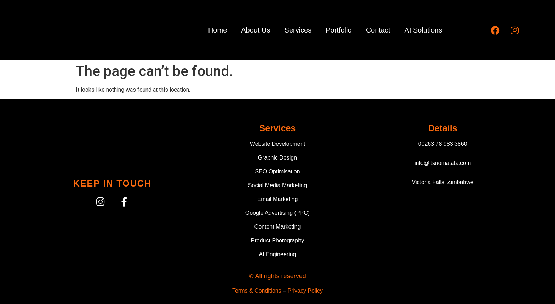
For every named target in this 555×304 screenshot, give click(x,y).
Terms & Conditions (256, 291)
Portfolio (338, 30)
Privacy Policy (305, 291)
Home (217, 30)
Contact (378, 30)
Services (298, 30)
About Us (255, 30)
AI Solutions (423, 30)
